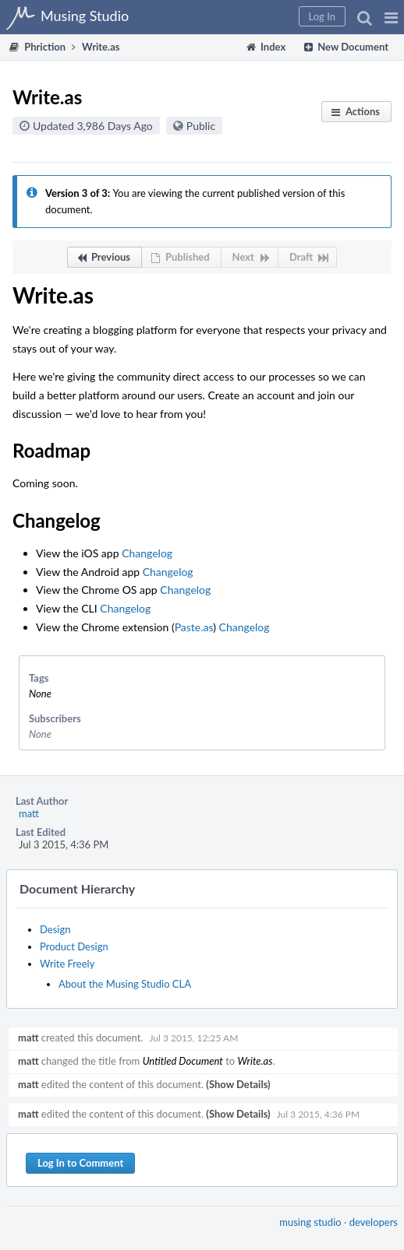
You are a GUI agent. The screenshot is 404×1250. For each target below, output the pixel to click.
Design (55, 929)
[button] (391, 17)
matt (29, 813)
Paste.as (194, 627)
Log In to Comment (80, 1163)
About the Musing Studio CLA (124, 984)
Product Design (74, 946)
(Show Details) (238, 1084)
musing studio (310, 1222)
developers (373, 1222)
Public (200, 125)
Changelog (147, 553)
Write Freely (67, 963)
